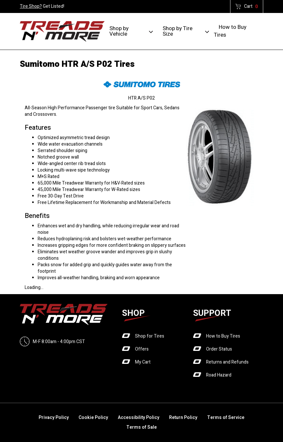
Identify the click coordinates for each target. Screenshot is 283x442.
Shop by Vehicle (119, 31)
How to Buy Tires (230, 31)
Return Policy (183, 417)
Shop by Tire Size (177, 31)
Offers (142, 349)
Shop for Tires (149, 336)
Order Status (219, 349)
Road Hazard (218, 375)
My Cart (143, 362)
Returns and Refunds (227, 362)
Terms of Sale (141, 427)
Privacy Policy (54, 417)
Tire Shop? (31, 6)
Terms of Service (225, 417)
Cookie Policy (93, 417)
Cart (251, 6)
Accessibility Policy (138, 417)
